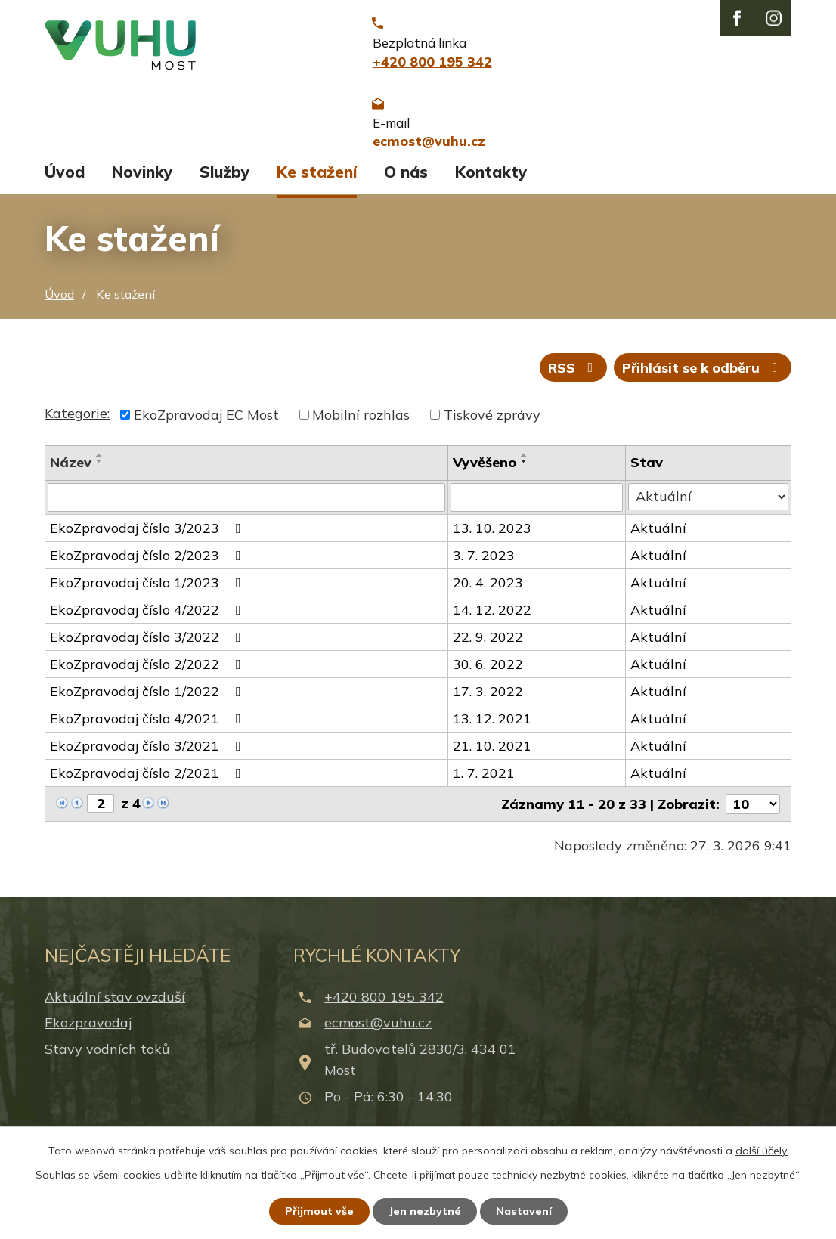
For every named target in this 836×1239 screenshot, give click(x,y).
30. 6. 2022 (488, 672)
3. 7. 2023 (484, 563)
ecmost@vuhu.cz (378, 1031)
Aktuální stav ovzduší (115, 1005)
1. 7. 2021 (484, 781)
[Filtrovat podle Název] (246, 505)
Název (70, 470)
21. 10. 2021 (492, 754)
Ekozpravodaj (88, 1031)
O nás (406, 180)
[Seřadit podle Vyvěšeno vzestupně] (524, 463)
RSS (573, 376)
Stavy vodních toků (107, 1057)
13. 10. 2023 (492, 536)
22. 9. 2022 (488, 645)
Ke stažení (317, 180)
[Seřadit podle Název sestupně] (99, 469)
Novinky (142, 180)
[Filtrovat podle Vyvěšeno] (537, 505)
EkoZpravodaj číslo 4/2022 (148, 618)
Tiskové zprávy (492, 423)
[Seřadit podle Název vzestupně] (99, 463)
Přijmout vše (319, 1211)
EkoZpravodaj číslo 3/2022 (148, 645)
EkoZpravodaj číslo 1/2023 (148, 590)
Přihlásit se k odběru (703, 376)
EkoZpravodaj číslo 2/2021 (148, 781)
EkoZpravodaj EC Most (206, 423)
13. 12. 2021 (492, 727)
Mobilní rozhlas (361, 423)
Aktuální (659, 536)
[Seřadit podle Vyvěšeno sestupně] (524, 469)
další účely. (761, 1150)
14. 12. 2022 (492, 618)
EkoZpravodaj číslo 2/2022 (148, 672)
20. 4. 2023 (488, 590)
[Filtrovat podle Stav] (708, 505)
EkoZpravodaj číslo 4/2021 (148, 727)
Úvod (65, 180)
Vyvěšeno (484, 470)
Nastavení (524, 1211)
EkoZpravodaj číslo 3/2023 (148, 536)
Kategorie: (77, 421)
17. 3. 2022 (488, 699)
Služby (224, 180)
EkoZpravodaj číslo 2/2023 (148, 563)
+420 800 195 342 (384, 1005)
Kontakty (491, 180)
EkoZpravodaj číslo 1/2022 (148, 699)
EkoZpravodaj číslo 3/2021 (148, 754)
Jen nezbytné (425, 1211)
